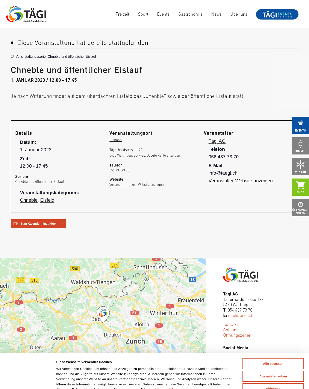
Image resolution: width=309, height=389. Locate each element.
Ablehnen (273, 357)
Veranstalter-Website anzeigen (241, 180)
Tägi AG (217, 141)
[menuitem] (122, 14)
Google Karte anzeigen (163, 155)
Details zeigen (221, 380)
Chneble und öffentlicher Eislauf (39, 181)
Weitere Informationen (174, 358)
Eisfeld (47, 200)
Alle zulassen (273, 332)
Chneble (29, 200)
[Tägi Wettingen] (26, 14)
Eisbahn (115, 139)
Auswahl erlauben (273, 345)
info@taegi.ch (240, 315)
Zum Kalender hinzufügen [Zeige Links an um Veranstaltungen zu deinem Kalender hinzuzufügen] (39, 223)
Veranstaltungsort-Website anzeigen (136, 184)
